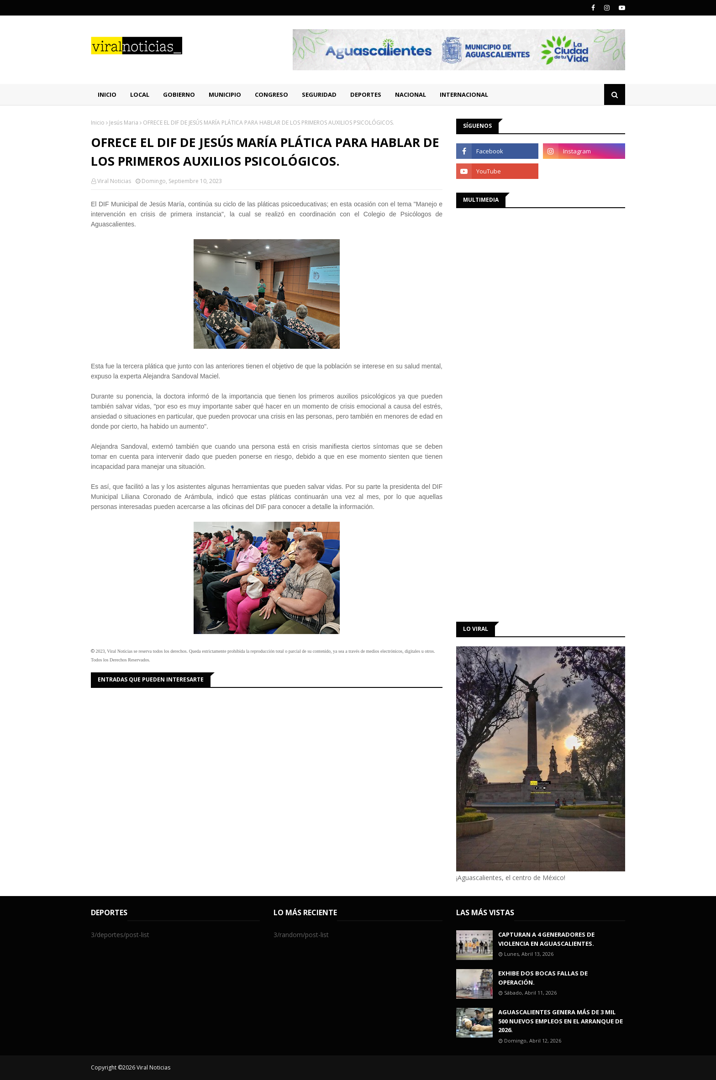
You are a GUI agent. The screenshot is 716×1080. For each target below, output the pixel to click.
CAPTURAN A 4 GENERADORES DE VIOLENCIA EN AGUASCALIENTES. (546, 939)
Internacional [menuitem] (464, 94)
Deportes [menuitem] (365, 94)
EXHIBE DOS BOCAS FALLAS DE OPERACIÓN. (543, 977)
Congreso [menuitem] (271, 94)
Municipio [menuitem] (225, 94)
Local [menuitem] (139, 94)
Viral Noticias (114, 181)
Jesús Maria (123, 122)
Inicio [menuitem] (107, 94)
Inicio (98, 122)
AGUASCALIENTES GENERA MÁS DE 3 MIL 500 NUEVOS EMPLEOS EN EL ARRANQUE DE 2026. (560, 1021)
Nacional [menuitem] (410, 94)
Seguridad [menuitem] (319, 94)
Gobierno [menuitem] (179, 94)
